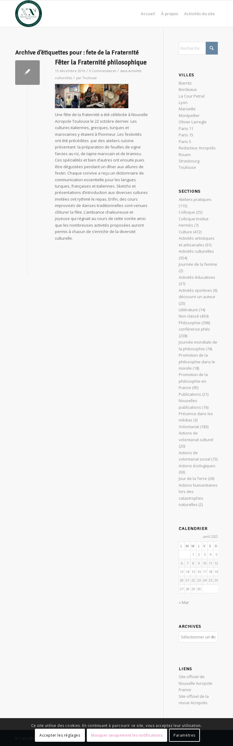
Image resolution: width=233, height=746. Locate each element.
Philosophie (190, 322)
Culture (185, 232)
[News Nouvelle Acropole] (28, 13)
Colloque (187, 212)
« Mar (184, 602)
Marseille (187, 109)
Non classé (189, 316)
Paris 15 (186, 135)
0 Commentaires (102, 71)
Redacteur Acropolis (197, 148)
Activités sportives (195, 290)
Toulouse (90, 78)
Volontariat (189, 426)
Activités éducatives (197, 277)
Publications (190, 394)
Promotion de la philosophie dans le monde (197, 361)
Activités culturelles (196, 251)
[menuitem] (148, 13)
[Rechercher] (198, 48)
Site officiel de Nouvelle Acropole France (195, 683)
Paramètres (184, 735)
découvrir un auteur (197, 296)
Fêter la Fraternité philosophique (101, 62)
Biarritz (185, 83)
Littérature (188, 309)
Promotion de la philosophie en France (193, 381)
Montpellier (189, 115)
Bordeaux (188, 89)
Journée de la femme (198, 264)
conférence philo (194, 329)
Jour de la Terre (193, 478)
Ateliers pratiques (195, 199)
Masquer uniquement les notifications (127, 735)
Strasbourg (189, 161)
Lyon (183, 102)
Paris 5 (185, 141)
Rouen (185, 154)
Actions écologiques (197, 465)
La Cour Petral (191, 96)
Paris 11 (186, 128)
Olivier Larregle (193, 122)
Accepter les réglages (59, 735)
